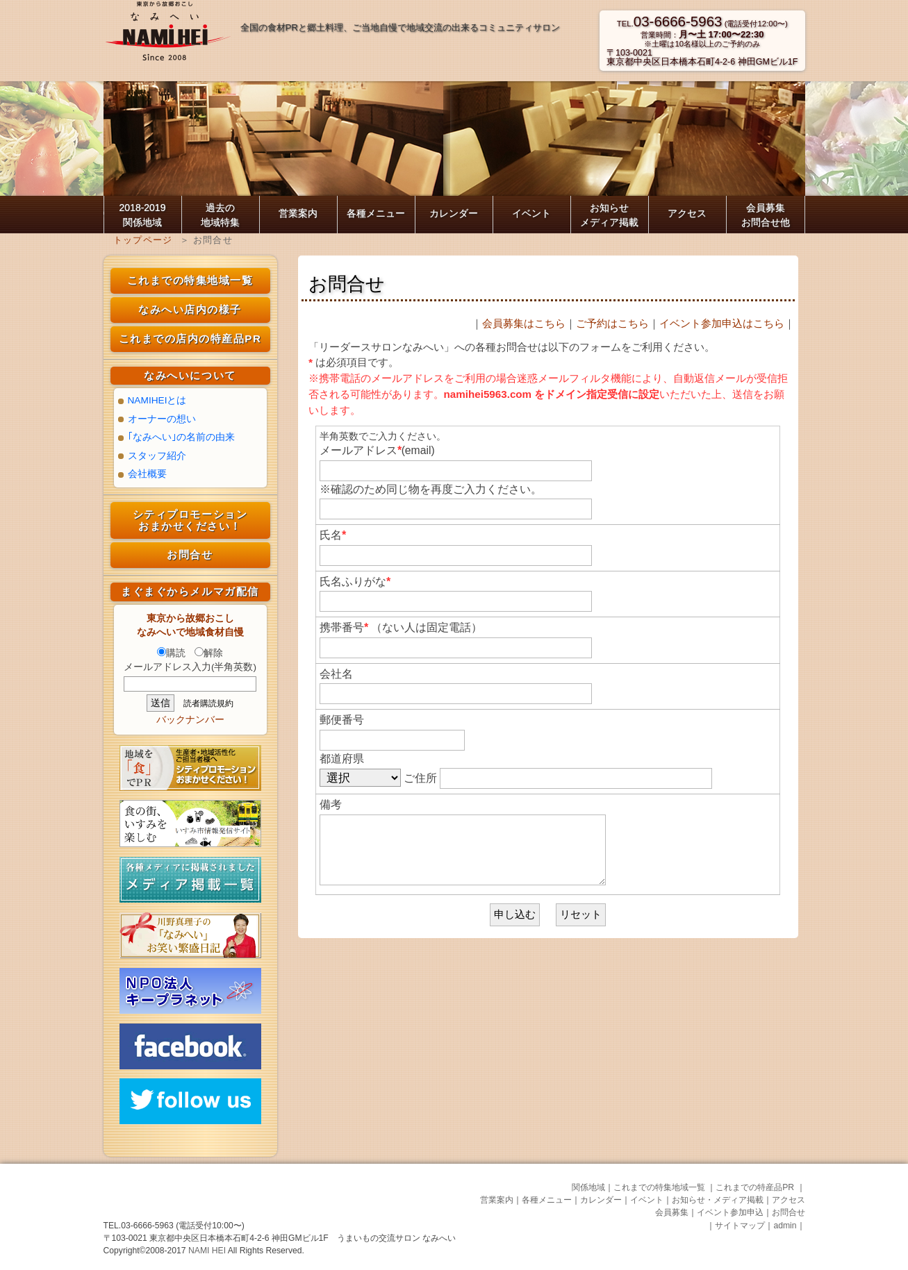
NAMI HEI (208, 1250)
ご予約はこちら (612, 323)
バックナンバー (190, 720)
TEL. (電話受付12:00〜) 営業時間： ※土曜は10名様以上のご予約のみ (702, 33)
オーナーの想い (162, 419)
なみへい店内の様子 (190, 309)
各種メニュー (376, 213)
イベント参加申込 (730, 1212)
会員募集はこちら (524, 323)
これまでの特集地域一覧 (190, 280)
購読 (171, 653)
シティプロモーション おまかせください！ (190, 520)
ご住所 (558, 778)
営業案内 (298, 213)
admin (784, 1225)
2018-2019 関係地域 (142, 215)
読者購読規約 (208, 703)
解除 (209, 653)
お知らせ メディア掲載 (609, 215)
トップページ (143, 240)
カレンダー (453, 213)
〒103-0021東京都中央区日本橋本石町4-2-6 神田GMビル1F (702, 57)
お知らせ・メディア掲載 (717, 1200)
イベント (531, 213)
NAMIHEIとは (157, 400)
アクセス (687, 213)
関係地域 (588, 1187)
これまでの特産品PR (756, 1187)
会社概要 (147, 474)
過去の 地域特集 (220, 215)
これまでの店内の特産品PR (190, 338)
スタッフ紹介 (157, 456)
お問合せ (190, 554)
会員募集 (671, 1212)
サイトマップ (740, 1225)
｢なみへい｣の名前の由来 (181, 437)
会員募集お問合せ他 (765, 215)
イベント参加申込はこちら (721, 323)
